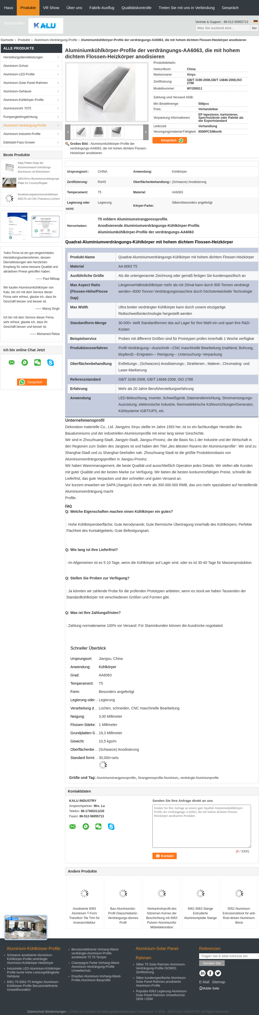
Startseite (7, 40)
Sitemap (218, 982)
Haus (8, 7)
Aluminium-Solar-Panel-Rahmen (25, 83)
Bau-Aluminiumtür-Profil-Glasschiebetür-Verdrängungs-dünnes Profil (123, 915)
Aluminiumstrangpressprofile (116, 778)
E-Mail (204, 982)
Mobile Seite (209, 988)
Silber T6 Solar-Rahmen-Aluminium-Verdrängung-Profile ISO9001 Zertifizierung (161, 968)
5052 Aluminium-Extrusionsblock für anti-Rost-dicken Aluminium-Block (239, 915)
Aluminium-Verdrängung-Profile (55, 40)
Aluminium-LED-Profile (19, 74)
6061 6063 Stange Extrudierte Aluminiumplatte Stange (200, 913)
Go (254, 28)
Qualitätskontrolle (136, 7)
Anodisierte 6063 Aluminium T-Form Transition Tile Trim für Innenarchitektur (84, 915)
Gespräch (230, 8)
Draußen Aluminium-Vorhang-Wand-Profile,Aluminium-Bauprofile (96, 978)
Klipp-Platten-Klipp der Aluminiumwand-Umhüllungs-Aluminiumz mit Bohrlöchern (34, 167)
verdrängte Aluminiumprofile (199, 778)
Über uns (74, 7)
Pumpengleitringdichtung (20, 117)
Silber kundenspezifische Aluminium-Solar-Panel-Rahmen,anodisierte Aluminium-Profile (161, 981)
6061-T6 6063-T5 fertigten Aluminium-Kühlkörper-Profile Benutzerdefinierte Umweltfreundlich (33, 986)
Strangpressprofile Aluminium (158, 778)
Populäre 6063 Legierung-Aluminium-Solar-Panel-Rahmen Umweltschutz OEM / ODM (161, 995)
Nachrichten (14, 23)
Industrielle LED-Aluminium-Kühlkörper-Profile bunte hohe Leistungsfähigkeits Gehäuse (34, 972)
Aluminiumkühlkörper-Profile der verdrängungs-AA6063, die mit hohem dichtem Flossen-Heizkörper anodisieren (108, 148)
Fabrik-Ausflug (101, 7)
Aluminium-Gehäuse (17, 91)
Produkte (28, 7)
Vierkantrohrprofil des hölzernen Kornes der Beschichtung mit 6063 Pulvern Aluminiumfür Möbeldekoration (161, 918)
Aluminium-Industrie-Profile (22, 134)
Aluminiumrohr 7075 (17, 108)
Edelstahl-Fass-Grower (19, 142)
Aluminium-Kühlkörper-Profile (23, 100)
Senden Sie (212, 963)
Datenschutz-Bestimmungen (46, 1011)
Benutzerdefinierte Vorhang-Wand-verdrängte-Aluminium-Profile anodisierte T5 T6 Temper (95, 953)
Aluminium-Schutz (15, 66)
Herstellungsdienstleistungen (23, 57)
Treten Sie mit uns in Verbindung (187, 7)
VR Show (51, 7)
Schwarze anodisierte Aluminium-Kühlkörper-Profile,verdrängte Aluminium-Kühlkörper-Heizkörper (30, 959)
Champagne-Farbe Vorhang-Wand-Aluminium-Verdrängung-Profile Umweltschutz (95, 966)
